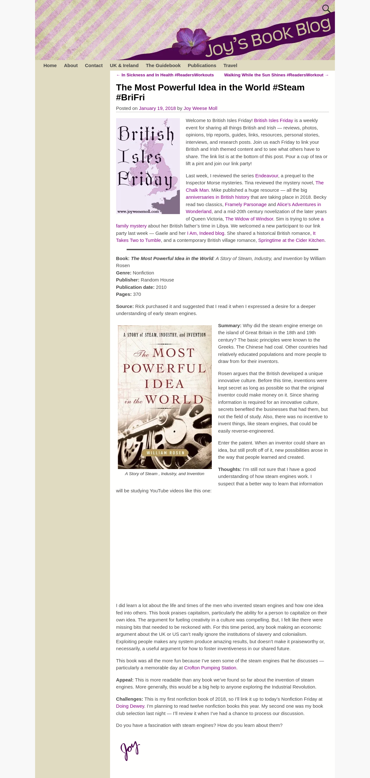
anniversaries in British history (217, 197)
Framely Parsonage (246, 204)
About (71, 65)
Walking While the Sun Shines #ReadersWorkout (276, 75)
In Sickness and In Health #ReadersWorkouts (165, 75)
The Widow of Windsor (249, 218)
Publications (202, 65)
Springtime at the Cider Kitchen (291, 240)
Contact (94, 65)
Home (50, 65)
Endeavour (266, 175)
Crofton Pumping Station (210, 667)
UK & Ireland (124, 65)
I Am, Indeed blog (205, 233)
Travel (230, 65)
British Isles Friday (273, 120)
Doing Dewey (130, 706)
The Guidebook (163, 65)
